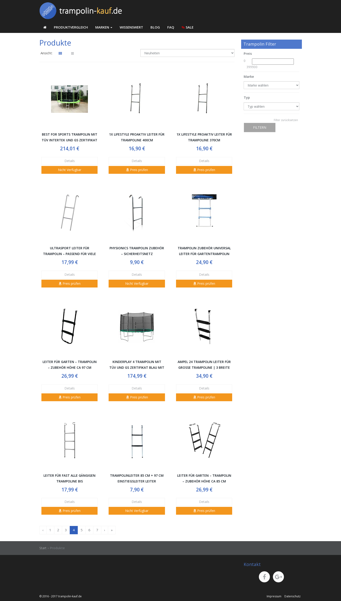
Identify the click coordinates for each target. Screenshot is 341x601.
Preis (248, 53)
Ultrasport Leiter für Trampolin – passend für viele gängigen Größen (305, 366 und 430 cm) (69, 251)
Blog (155, 27)
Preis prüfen (137, 170)
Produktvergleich (71, 27)
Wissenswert (131, 27)
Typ (247, 97)
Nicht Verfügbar (69, 170)
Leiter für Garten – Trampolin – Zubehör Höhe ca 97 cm (70, 365)
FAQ (170, 27)
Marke (249, 76)
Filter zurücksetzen (286, 120)
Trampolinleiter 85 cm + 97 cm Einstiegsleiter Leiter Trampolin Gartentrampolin (137, 478)
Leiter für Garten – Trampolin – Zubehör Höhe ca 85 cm (204, 478)
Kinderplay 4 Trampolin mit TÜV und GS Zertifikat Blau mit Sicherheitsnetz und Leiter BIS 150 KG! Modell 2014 (136, 365)
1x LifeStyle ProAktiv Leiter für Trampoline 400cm (137, 137)
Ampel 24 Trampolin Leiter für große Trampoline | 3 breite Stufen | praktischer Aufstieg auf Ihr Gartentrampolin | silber (204, 365)
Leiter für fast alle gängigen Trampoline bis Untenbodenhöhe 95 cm (69, 478)
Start (42, 548)
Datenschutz (292, 596)
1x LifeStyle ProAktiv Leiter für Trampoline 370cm (204, 137)
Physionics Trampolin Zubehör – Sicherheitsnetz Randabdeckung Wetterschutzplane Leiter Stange (137, 251)
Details (69, 161)
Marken (103, 27)
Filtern (259, 127)
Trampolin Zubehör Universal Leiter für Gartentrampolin (204, 251)
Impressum (274, 596)
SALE (188, 27)
